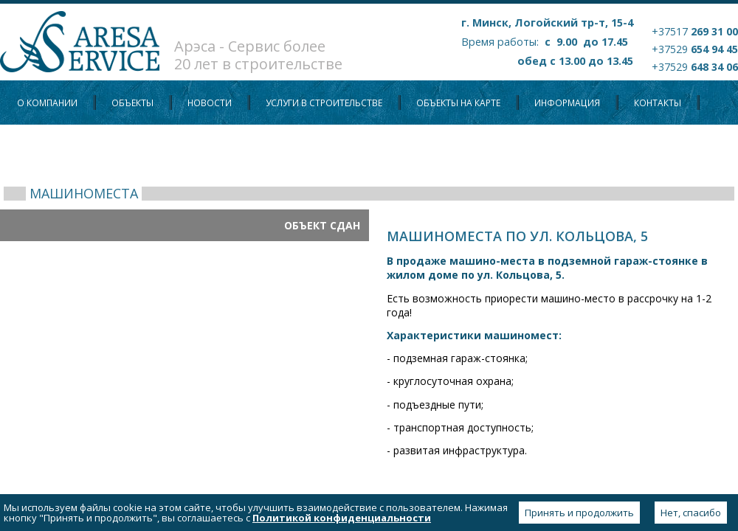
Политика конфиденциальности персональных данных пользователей (195, 147)
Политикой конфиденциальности (341, 517)
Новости (209, 103)
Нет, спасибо (691, 512)
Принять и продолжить (579, 512)
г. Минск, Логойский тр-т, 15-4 (547, 22)
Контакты (657, 103)
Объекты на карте (458, 103)
